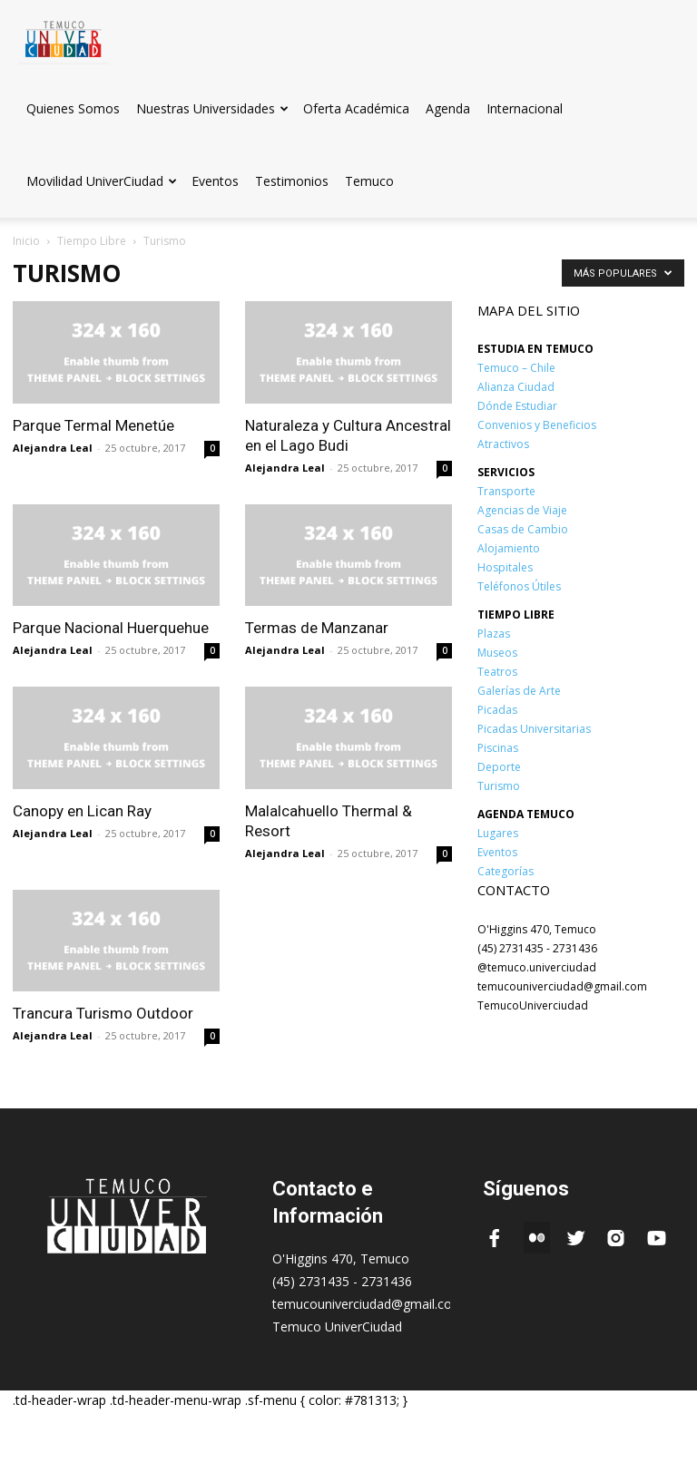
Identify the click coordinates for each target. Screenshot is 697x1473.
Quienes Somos (73, 108)
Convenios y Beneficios (536, 425)
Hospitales (505, 567)
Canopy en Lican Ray (82, 811)
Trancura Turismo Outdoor (103, 1013)
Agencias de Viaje (522, 510)
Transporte (506, 491)
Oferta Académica (356, 108)
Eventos (215, 181)
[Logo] (63, 35)
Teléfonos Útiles (519, 586)
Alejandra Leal (53, 447)
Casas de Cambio (522, 529)
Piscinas (497, 748)
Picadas (497, 709)
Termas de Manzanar (316, 628)
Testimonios (292, 181)
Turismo (498, 786)
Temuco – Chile (516, 368)
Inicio (26, 241)
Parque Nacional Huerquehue (111, 628)
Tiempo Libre (91, 241)
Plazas (493, 633)
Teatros (497, 671)
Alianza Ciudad (516, 387)
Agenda (448, 108)
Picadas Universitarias (534, 728)
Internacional (524, 108)
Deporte (499, 767)
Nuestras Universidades (212, 108)
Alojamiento (508, 548)
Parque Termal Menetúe (93, 425)
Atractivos (503, 444)
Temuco (369, 181)
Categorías (505, 871)
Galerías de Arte (519, 690)
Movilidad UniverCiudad (101, 181)
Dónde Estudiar (517, 406)
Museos (497, 652)
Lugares (497, 833)
